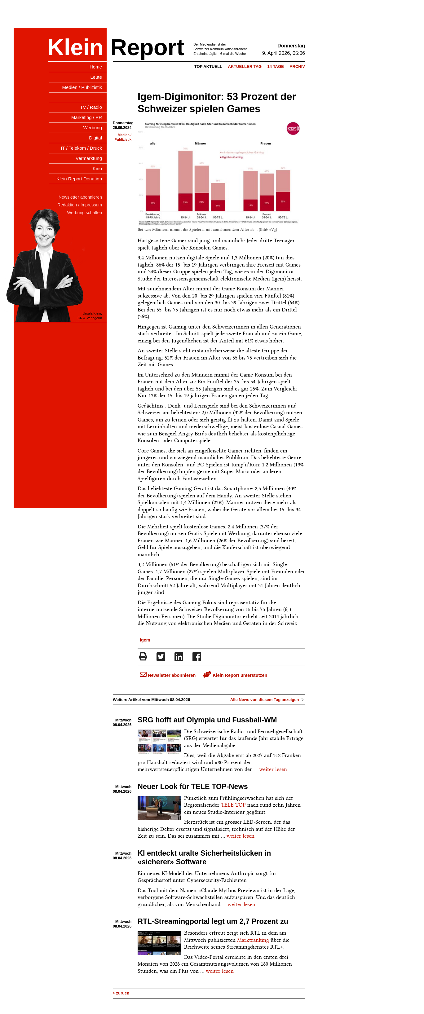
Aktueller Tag (245, 66)
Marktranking (253, 940)
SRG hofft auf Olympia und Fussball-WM (207, 720)
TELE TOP (233, 805)
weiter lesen (273, 769)
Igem (145, 639)
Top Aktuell (208, 66)
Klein (75, 47)
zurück (121, 993)
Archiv (297, 66)
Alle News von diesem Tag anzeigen (267, 699)
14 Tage (275, 66)
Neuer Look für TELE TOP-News (193, 787)
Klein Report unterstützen (235, 675)
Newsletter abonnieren (168, 675)
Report (147, 47)
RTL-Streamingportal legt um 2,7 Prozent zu (213, 921)
